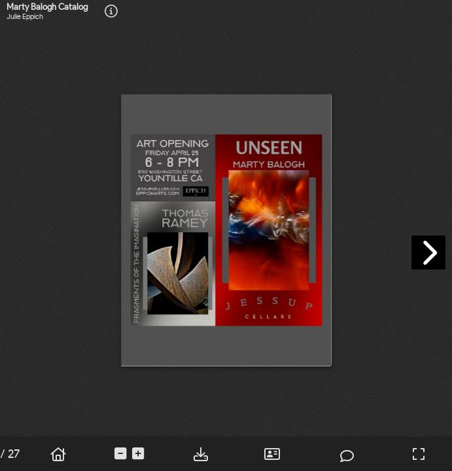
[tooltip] (111, 12)
